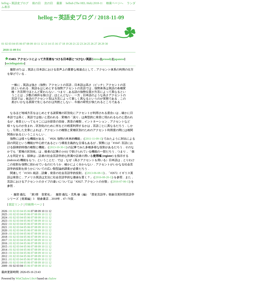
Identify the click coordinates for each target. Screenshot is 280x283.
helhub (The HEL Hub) (79, 3)
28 (99, 43)
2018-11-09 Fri (12, 49)
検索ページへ (114, 3)
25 (88, 43)
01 (2, 43)
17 (59, 43)
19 (67, 43)
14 (49, 43)
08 (27, 43)
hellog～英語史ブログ (15, 3)
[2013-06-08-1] (95, 172)
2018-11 (98, 3)
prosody (107, 59)
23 (81, 43)
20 (70, 43)
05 (17, 43)
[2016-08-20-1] (103, 177)
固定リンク (16, 204)
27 (95, 43)
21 (74, 43)
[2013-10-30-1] (57, 147)
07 (24, 43)
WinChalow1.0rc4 (26, 278)
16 (56, 43)
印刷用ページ (33, 204)
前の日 (36, 3)
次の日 (48, 3)
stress (96, 59)
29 (102, 43)
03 (10, 43)
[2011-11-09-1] (93, 138)
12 (42, 43)
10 (35, 43)
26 (92, 43)
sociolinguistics (15, 63)
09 (31, 43)
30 (106, 43)
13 (45, 43)
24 (84, 43)
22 (77, 43)
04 (13, 43)
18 (63, 43)
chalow (52, 278)
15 (52, 43)
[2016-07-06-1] (120, 181)
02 (6, 43)
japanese (119, 59)
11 (38, 43)
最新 (59, 3)
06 (20, 43)
